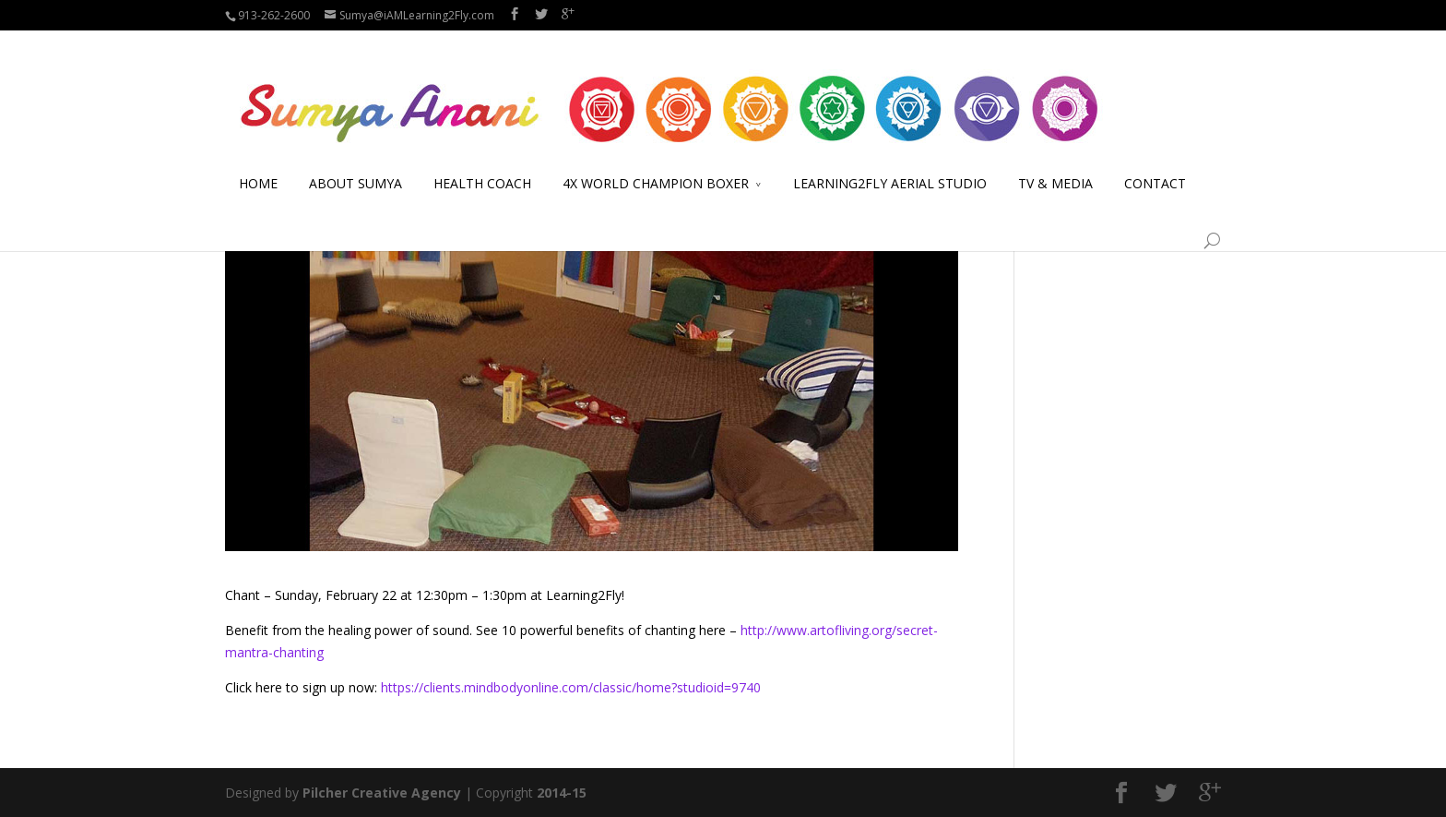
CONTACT (1155, 162)
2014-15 (562, 792)
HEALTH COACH (482, 162)
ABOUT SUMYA (355, 162)
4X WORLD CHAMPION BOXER (656, 162)
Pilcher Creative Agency (381, 792)
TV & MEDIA (1055, 162)
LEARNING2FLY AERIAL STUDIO (890, 162)
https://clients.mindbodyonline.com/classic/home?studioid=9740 (571, 687)
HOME (258, 162)
